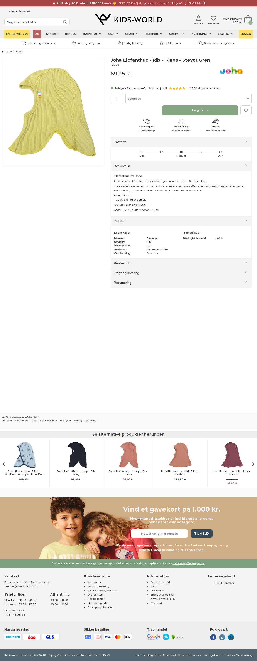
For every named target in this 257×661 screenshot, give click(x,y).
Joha (33, 420)
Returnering (122, 283)
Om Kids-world (160, 582)
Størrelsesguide (97, 603)
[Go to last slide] (3, 464)
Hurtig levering (130, 43)
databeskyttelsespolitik (189, 563)
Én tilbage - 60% (17, 34)
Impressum (192, 655)
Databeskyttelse (172, 655)
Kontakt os (94, 582)
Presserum (157, 590)
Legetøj (225, 33)
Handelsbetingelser (147, 655)
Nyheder (52, 34)
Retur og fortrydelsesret (103, 590)
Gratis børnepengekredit (216, 43)
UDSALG (245, 34)
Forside (7, 51)
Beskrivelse (122, 166)
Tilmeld (201, 533)
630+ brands (170, 43)
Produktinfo (123, 263)
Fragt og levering (126, 273)
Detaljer (120, 221)
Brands (70, 34)
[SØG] (64, 22)
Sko (113, 33)
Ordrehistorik (96, 594)
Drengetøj (65, 420)
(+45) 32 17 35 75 (26, 586)
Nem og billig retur (86, 43)
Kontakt (11, 576)
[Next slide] (253, 464)
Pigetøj (78, 420)
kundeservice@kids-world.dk (32, 582)
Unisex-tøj (90, 420)
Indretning (201, 33)
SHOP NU (195, 3)
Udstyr (176, 33)
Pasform (120, 142)
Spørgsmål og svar (162, 594)
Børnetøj (92, 33)
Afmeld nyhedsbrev (163, 598)
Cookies (228, 655)
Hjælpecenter (96, 598)
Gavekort (156, 603)
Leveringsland (211, 655)
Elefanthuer (21, 420)
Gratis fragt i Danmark (38, 43)
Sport (132, 33)
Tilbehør (153, 33)
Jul (37, 34)
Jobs (154, 586)
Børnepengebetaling (100, 607)
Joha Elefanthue (48, 420)
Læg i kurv (200, 110)
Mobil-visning (244, 655)
